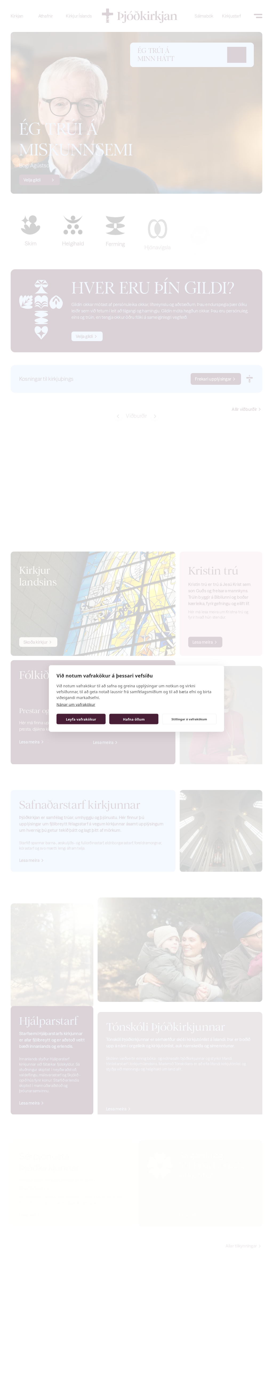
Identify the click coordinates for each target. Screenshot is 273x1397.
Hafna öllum (134, 719)
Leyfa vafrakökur (81, 719)
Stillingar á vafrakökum (189, 719)
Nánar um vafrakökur (76, 704)
